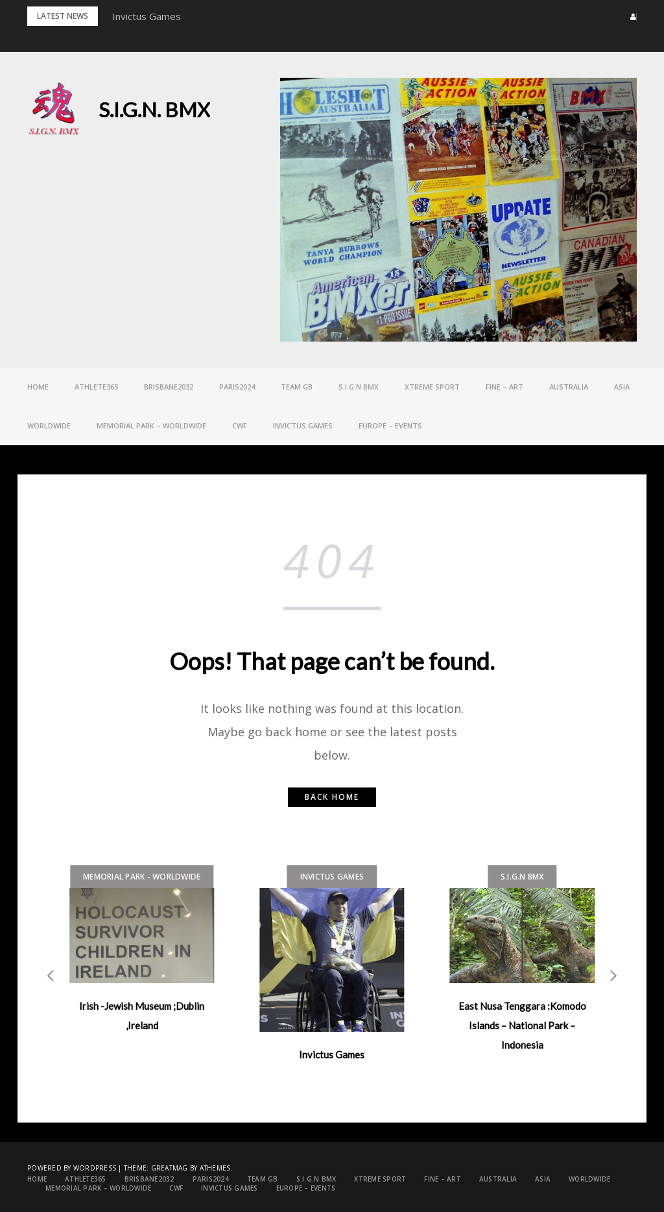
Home (38, 386)
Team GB (297, 386)
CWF (239, 425)
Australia (568, 386)
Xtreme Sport (432, 386)
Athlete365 (96, 386)
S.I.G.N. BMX (154, 109)
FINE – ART (504, 386)
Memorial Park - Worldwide (141, 876)
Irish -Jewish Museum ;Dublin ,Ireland (141, 1015)
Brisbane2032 (168, 386)
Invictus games (303, 425)
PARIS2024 (237, 386)
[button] (629, 17)
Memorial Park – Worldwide (151, 425)
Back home (332, 796)
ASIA (622, 386)
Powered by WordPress (71, 1167)
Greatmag (169, 1167)
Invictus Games (146, 16)
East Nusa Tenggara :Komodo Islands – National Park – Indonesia (522, 1025)
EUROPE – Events (390, 425)
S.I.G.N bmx (358, 386)
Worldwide (49, 425)
